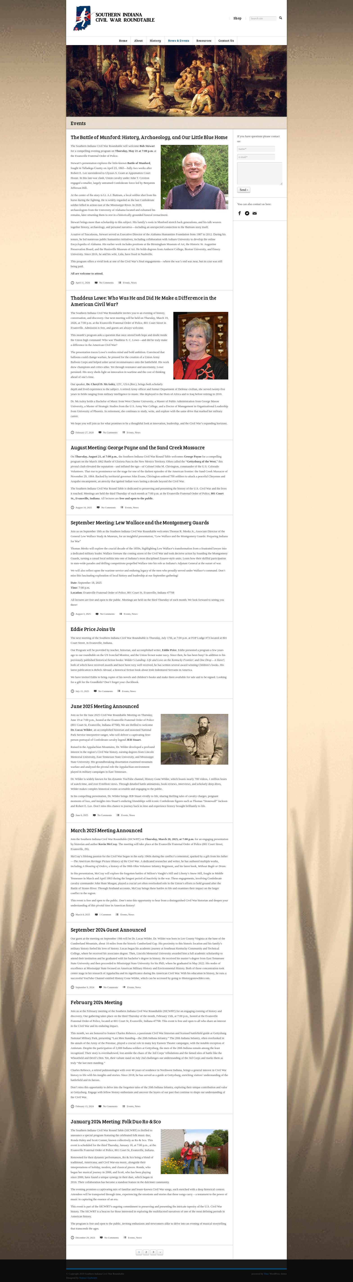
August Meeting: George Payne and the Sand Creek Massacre (138, 447)
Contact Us (226, 41)
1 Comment (103, 914)
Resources (203, 41)
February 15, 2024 (82, 1106)
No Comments (104, 282)
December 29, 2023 (83, 1237)
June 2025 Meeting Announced (105, 706)
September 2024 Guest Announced (108, 929)
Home (123, 41)
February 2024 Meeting (96, 1002)
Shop (237, 18)
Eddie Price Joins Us (93, 629)
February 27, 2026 (82, 432)
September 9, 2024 (82, 987)
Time (266, 1273)
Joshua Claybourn (88, 1277)
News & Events (178, 41)
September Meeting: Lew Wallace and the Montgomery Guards (140, 522)
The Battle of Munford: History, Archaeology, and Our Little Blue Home (149, 137)
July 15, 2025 (80, 691)
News (134, 282)
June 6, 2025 (79, 815)
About (138, 41)
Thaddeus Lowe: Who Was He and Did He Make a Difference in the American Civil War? (143, 300)
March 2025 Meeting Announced (107, 830)
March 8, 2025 (80, 914)
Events (126, 282)
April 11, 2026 (80, 282)
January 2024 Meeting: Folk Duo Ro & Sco (116, 1121)
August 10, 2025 (81, 507)
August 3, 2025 (81, 613)
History (155, 41)
